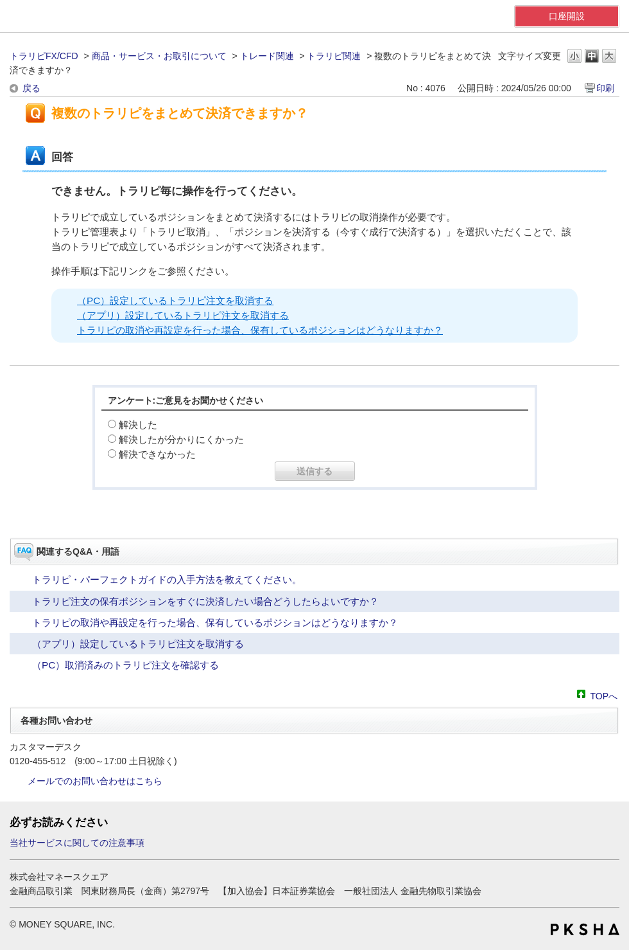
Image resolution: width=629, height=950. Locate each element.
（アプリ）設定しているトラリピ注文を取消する (183, 315)
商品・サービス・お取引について (159, 56)
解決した (138, 424)
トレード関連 (267, 56)
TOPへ (603, 695)
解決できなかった (157, 454)
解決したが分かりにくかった (181, 439)
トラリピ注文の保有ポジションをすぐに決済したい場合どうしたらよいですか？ (205, 601)
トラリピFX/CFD (44, 56)
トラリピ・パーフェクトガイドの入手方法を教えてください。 (167, 579)
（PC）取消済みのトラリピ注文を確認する (125, 664)
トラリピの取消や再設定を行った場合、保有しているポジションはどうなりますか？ (260, 330)
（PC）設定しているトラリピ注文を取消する (175, 300)
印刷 (605, 88)
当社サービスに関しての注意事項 (77, 843)
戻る (31, 88)
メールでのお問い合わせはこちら (95, 781)
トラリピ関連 (334, 56)
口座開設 (567, 16)
